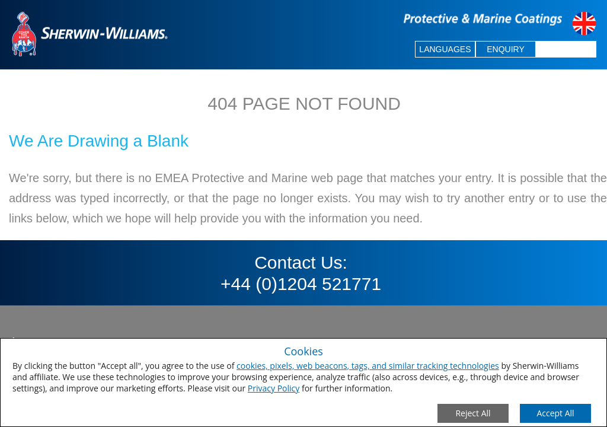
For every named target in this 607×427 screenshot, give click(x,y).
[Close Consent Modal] (473, 413)
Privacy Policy (273, 388)
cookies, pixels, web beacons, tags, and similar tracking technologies (368, 365)
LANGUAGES (445, 49)
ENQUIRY (506, 49)
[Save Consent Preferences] (555, 413)
